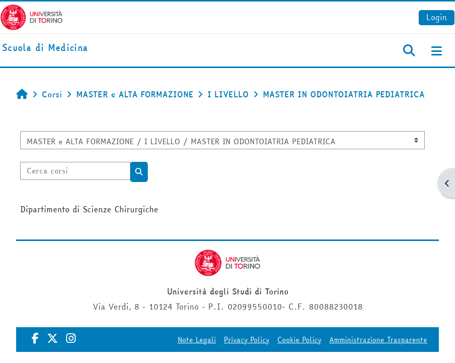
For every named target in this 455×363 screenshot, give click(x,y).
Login (436, 17)
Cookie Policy (299, 339)
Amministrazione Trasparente (378, 339)
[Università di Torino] (31, 16)
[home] (45, 48)
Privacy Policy (246, 339)
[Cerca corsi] (75, 171)
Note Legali (197, 339)
